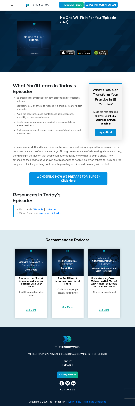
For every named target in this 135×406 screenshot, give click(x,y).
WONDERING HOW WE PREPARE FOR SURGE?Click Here (68, 178)
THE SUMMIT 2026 (71, 5)
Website (38, 209)
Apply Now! (105, 132)
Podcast (67, 365)
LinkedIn (51, 209)
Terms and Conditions (94, 401)
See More (31, 310)
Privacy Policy (73, 401)
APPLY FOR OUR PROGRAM (101, 5)
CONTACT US (67, 389)
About (68, 361)
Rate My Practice (67, 375)
